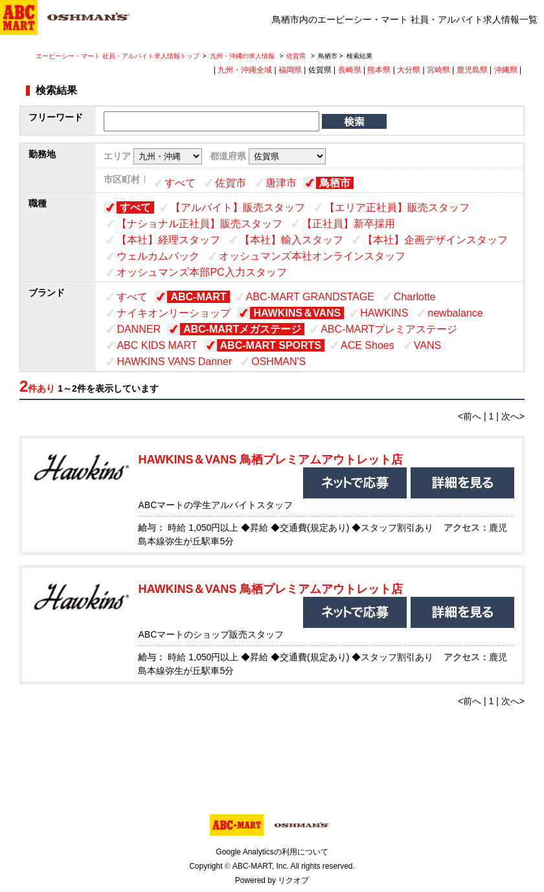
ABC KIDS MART (157, 345)
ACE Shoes (367, 345)
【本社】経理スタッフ (168, 239)
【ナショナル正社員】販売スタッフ (199, 223)
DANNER (139, 329)
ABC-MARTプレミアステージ (389, 329)
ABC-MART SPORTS (270, 345)
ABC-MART (198, 296)
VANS (427, 345)
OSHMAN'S (278, 361)
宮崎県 (438, 69)
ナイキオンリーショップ (174, 312)
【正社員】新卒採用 (348, 223)
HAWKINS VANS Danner (174, 361)
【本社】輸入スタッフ (291, 239)
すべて (180, 182)
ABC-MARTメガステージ (242, 329)
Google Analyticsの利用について (272, 851)
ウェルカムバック (158, 256)
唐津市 (281, 182)
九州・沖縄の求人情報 (243, 56)
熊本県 (379, 69)
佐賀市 (230, 182)
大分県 (408, 69)
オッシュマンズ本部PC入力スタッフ (201, 272)
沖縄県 (505, 69)
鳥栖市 (334, 182)
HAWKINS (384, 312)
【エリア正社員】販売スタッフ (397, 207)
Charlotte (415, 296)
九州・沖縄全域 (245, 69)
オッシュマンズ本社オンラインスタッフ (312, 256)
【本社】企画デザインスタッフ (435, 239)
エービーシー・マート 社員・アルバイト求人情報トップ (117, 56)
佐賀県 (296, 56)
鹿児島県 (472, 69)
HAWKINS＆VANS (297, 312)
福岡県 (290, 69)
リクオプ (293, 880)
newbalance (454, 312)
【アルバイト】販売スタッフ (237, 207)
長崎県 (349, 69)
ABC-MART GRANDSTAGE (310, 296)
